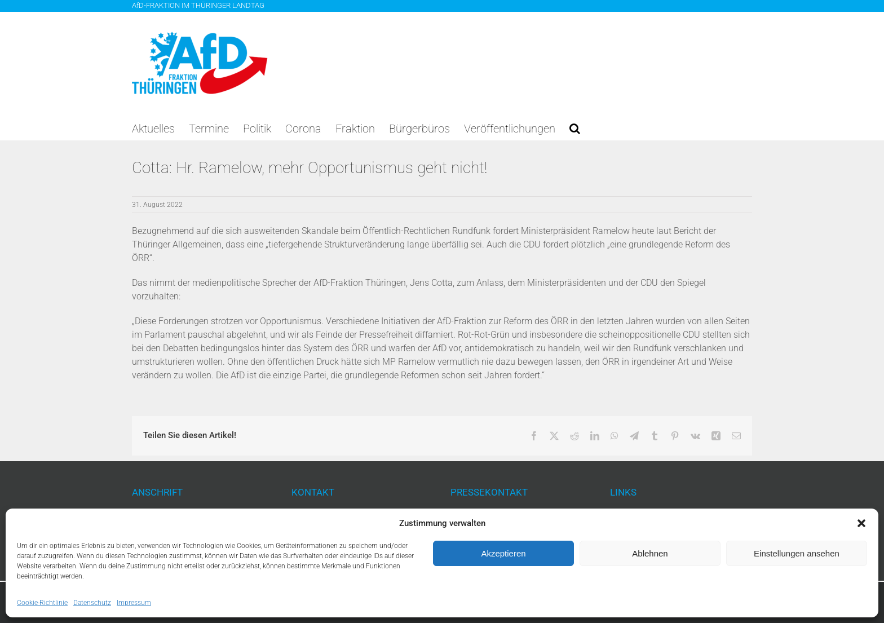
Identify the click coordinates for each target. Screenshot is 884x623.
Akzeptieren (503, 553)
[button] (861, 523)
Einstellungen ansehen (796, 553)
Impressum (134, 603)
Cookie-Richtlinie (42, 603)
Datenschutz (92, 603)
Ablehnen (650, 553)
